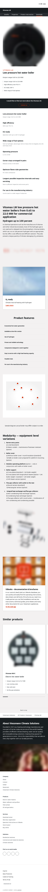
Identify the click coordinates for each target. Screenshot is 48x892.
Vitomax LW (38, 715)
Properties (17, 14)
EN (41, 4)
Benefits (9, 14)
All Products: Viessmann (25, 715)
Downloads (42, 14)
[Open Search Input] (36, 4)
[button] (24, 710)
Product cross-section (29, 14)
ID (39, 4)
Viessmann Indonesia (9, 715)
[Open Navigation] (44, 4)
